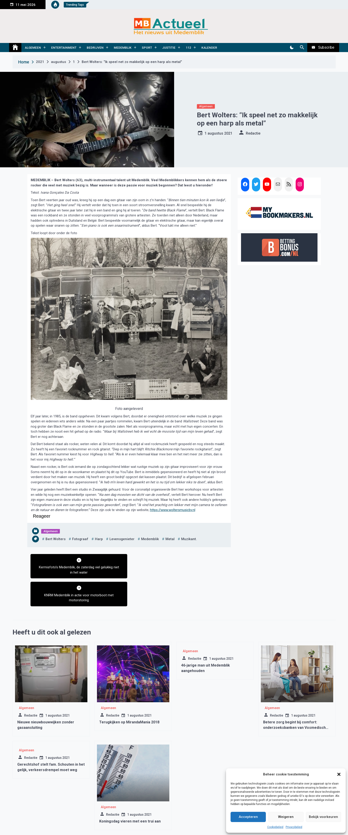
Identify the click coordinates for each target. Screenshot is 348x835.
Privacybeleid (294, 827)
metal (170, 539)
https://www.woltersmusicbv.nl (172, 510)
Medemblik (123, 47)
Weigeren (286, 817)
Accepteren (248, 817)
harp (99, 539)
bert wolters (56, 539)
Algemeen (33, 47)
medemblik (150, 539)
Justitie (168, 47)
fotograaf (80, 539)
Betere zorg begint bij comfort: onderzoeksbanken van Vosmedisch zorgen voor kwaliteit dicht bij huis (294, 699)
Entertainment (63, 47)
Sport (147, 47)
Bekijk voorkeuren (323, 817)
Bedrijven (95, 47)
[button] (339, 774)
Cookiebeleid (275, 827)
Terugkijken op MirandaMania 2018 (129, 694)
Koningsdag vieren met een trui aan (130, 793)
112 (188, 47)
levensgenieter (122, 539)
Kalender (209, 47)
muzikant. (189, 539)
